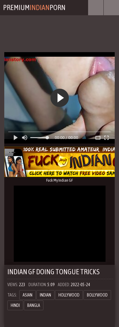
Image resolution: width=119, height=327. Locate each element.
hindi (15, 305)
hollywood (69, 295)
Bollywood (97, 295)
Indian (45, 295)
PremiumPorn (34, 7)
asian (27, 295)
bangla (33, 305)
